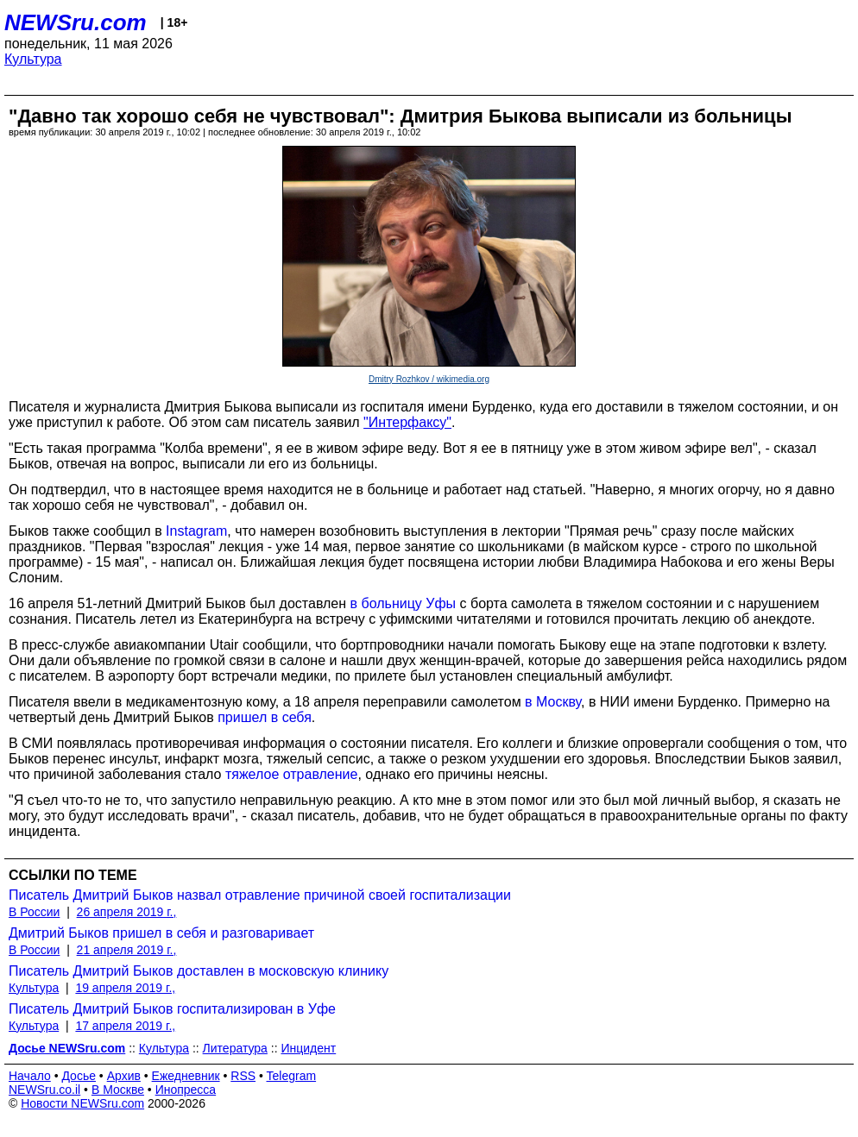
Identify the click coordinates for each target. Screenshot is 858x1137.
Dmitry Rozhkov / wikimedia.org (429, 379)
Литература (235, 1048)
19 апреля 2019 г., (125, 988)
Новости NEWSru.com (82, 1103)
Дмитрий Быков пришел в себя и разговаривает (161, 933)
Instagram (196, 531)
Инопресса (186, 1089)
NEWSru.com (75, 22)
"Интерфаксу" (407, 422)
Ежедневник (186, 1076)
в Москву (553, 701)
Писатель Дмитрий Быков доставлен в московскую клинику (198, 971)
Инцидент (308, 1048)
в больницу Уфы (403, 603)
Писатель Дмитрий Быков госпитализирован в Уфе (172, 1009)
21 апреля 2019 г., (127, 950)
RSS (243, 1076)
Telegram (292, 1076)
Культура (33, 59)
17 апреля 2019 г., (125, 1026)
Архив (124, 1076)
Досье (78, 1076)
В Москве (117, 1089)
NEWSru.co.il (44, 1089)
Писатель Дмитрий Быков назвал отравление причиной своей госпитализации (260, 895)
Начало (30, 1076)
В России (34, 912)
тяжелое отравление (291, 774)
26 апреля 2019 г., (127, 912)
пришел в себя (265, 717)
